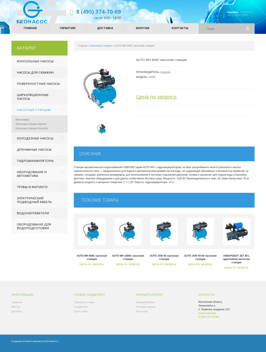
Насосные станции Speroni (31, 127)
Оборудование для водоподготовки (34, 230)
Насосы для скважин (35, 76)
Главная (82, 49)
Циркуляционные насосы (33, 100)
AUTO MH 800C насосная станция (92, 261)
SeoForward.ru (50, 344)
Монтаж (16, 310)
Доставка (16, 315)
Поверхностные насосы (38, 87)
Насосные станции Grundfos (32, 131)
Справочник (80, 310)
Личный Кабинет (145, 305)
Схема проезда (207, 316)
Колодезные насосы (35, 142)
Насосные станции (34, 113)
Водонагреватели (33, 216)
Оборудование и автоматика (32, 177)
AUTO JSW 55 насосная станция (164, 261)
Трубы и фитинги (32, 190)
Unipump (165, 75)
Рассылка (141, 315)
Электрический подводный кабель (34, 203)
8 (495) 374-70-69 (98, 11)
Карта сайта (81, 315)
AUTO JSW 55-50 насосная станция (200, 261)
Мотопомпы (22, 123)
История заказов (145, 310)
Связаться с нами (84, 305)
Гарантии (16, 305)
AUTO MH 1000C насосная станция (128, 261)
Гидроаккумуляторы (35, 164)
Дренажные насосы (34, 153)
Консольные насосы (35, 65)
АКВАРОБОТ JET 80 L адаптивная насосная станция (236, 262)
